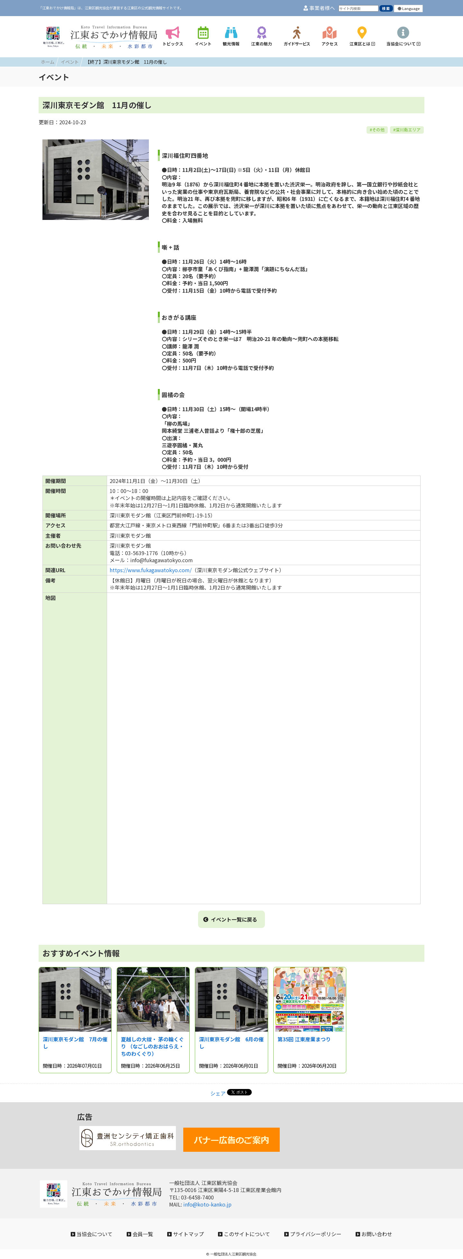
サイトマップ (185, 1234)
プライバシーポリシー (312, 1234)
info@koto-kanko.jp (207, 1204)
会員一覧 (140, 1234)
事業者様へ (319, 8)
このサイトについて (244, 1234)
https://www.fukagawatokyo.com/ (151, 570)
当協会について (92, 1234)
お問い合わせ (374, 1234)
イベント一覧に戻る (230, 919)
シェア (218, 1093)
